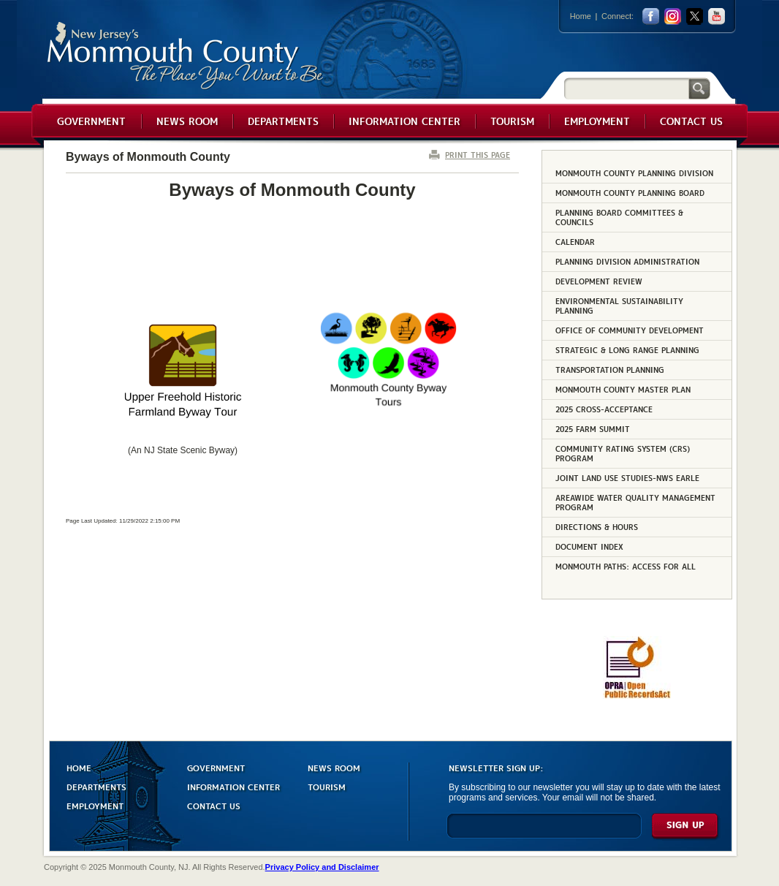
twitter (694, 16)
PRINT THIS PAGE (477, 154)
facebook (650, 16)
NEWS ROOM (334, 767)
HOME (78, 767)
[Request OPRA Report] (637, 696)
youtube (716, 16)
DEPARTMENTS (96, 786)
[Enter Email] (544, 832)
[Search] (626, 88)
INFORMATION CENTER (233, 786)
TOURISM (327, 786)
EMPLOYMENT (94, 805)
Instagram (672, 16)
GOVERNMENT (216, 767)
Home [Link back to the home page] (580, 16)
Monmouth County (186, 56)
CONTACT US (213, 805)
